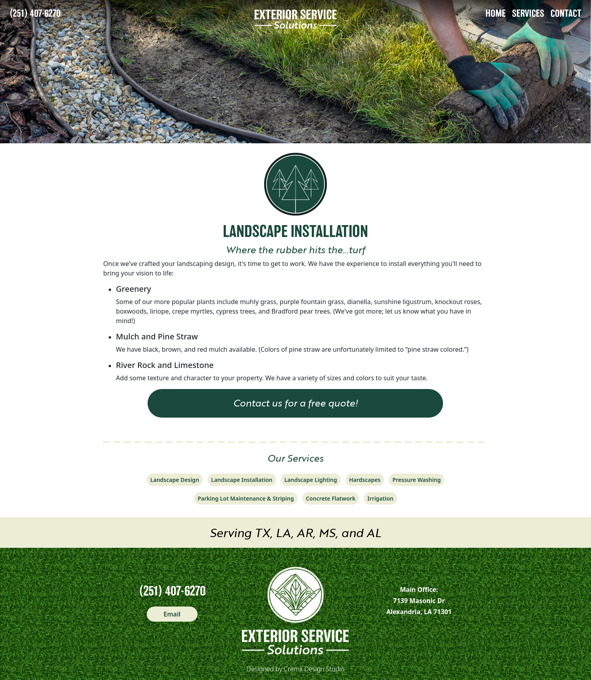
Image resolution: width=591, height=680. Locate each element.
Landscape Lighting (310, 480)
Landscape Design (174, 480)
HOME (495, 13)
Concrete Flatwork (330, 498)
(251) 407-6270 (35, 13)
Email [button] (171, 614)
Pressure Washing (416, 480)
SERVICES (528, 13)
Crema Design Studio (314, 669)
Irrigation (380, 498)
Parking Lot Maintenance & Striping (246, 498)
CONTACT (566, 13)
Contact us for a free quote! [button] (295, 403)
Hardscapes (364, 480)
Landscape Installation (241, 480)
